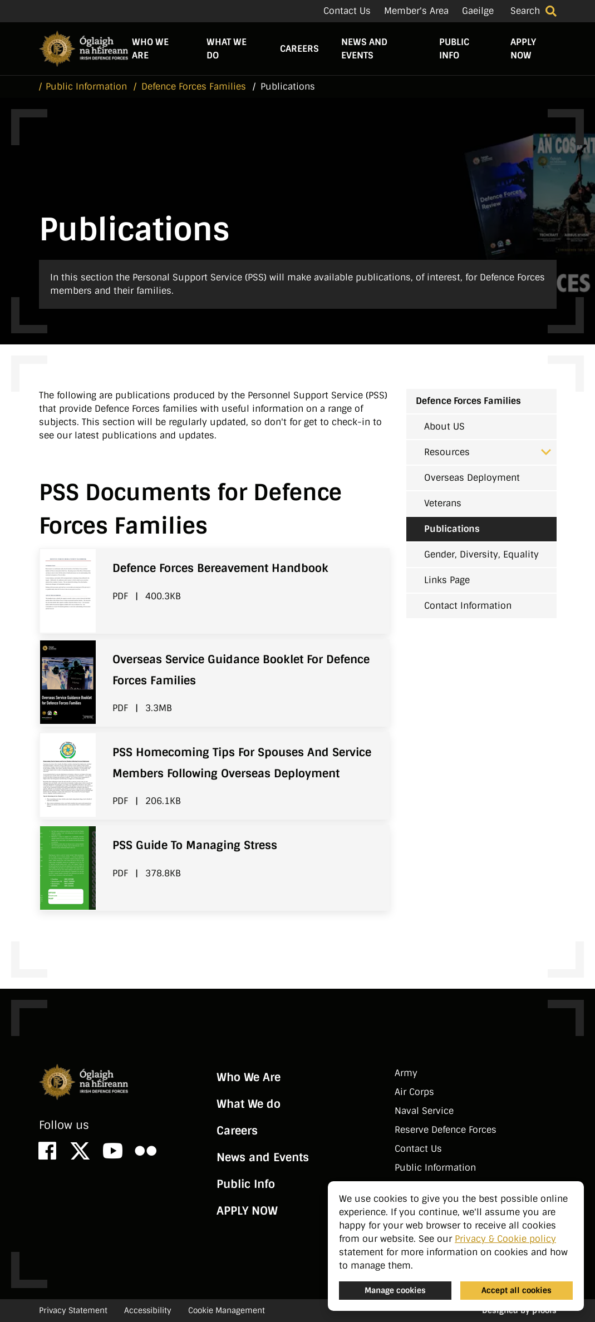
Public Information (435, 1167)
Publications (452, 529)
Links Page (447, 580)
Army (406, 1073)
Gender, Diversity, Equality (481, 554)
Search (525, 11)
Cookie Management (226, 1310)
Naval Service (424, 1111)
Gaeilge (478, 11)
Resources (487, 452)
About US (444, 426)
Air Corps (414, 1092)
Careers (299, 49)
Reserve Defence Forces (445, 1130)
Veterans (442, 503)
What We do (226, 48)
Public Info (454, 48)
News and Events (364, 48)
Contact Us (347, 11)
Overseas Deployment (472, 478)
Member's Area (416, 11)
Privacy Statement (73, 1310)
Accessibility (147, 1310)
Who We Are (150, 48)
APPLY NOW (523, 48)
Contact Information (468, 605)
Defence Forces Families (468, 401)
